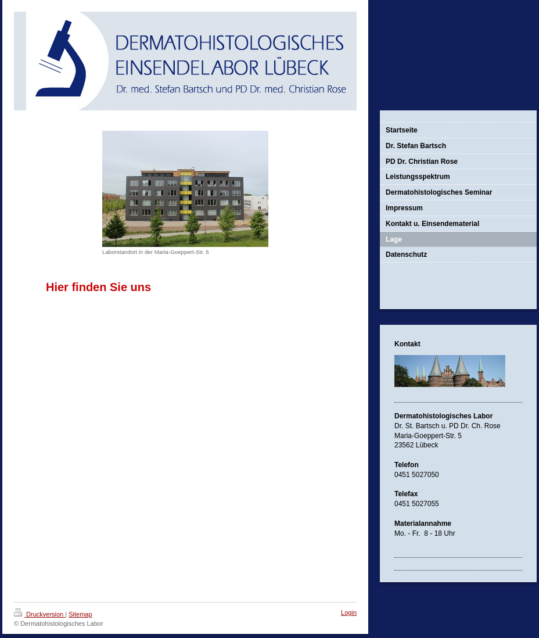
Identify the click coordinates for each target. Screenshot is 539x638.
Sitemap (80, 614)
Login (349, 612)
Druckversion (39, 614)
